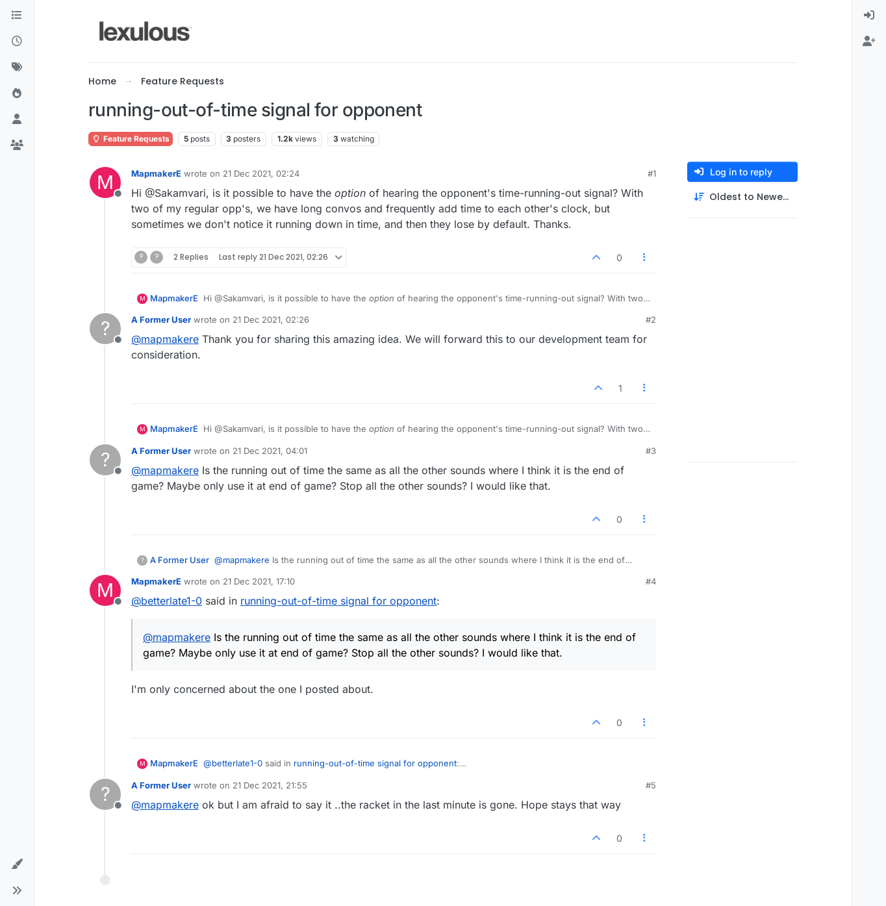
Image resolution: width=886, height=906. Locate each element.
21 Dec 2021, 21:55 (270, 785)
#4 (651, 581)
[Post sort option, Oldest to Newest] (742, 197)
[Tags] (17, 67)
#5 (651, 785)
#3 (651, 451)
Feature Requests (131, 139)
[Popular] (17, 93)
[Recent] (17, 41)
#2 (651, 319)
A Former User (161, 319)
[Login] (869, 15)
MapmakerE (156, 173)
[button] (17, 864)
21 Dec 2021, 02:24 (261, 173)
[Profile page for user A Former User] (105, 328)
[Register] (869, 41)
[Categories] (17, 15)
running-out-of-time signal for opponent (338, 600)
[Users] (17, 119)
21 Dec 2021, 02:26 (271, 319)
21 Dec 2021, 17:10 (259, 581)
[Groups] (17, 145)
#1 (652, 173)
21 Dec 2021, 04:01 (270, 451)
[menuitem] (869, 15)
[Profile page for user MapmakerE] (105, 182)
